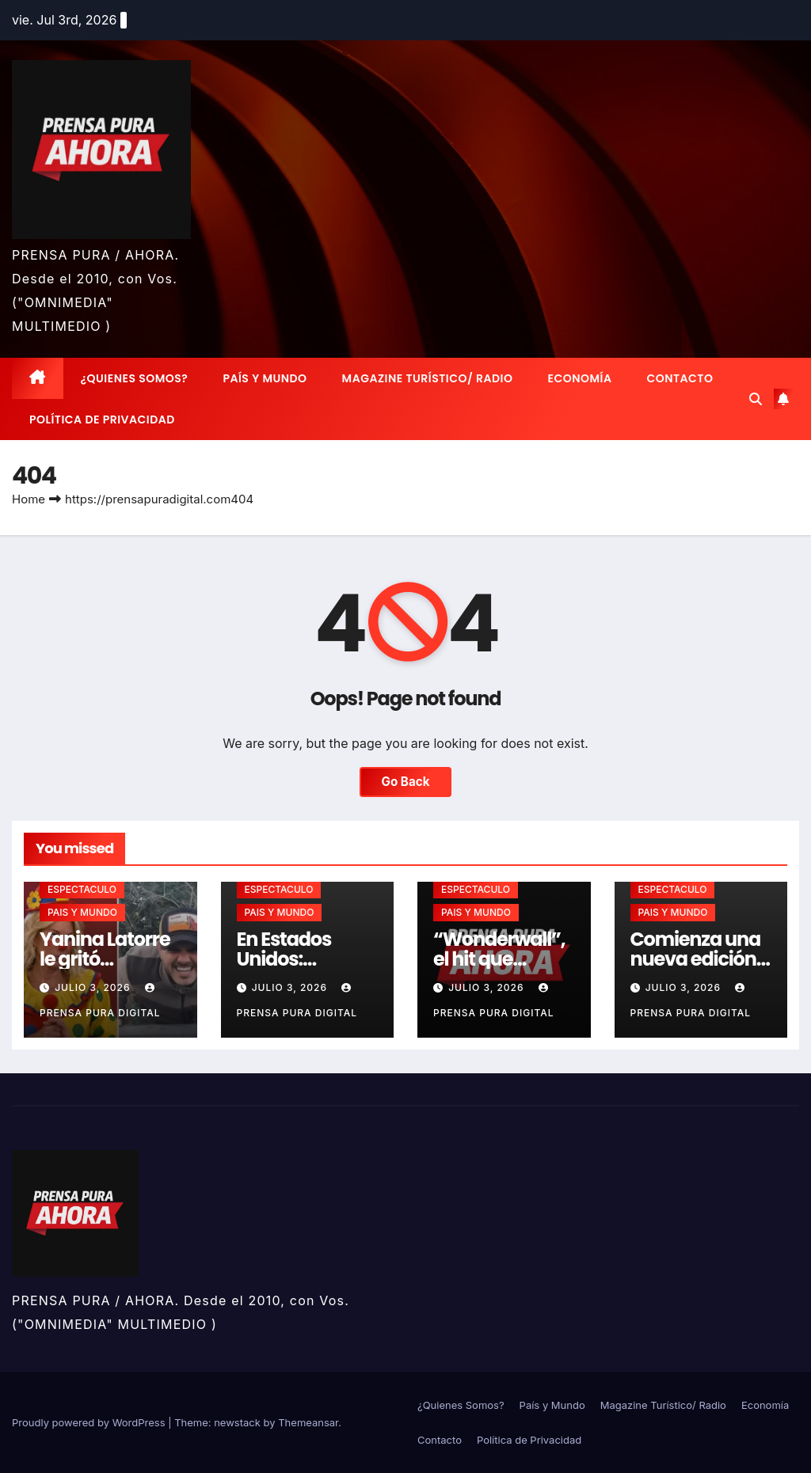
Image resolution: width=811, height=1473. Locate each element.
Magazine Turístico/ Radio (427, 378)
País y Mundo (265, 378)
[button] (755, 399)
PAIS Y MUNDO (82, 912)
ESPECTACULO (82, 889)
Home (28, 499)
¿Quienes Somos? (134, 378)
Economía (580, 378)
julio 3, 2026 (94, 987)
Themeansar (308, 1422)
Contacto (679, 378)
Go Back (406, 781)
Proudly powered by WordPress (90, 1422)
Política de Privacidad (102, 419)
